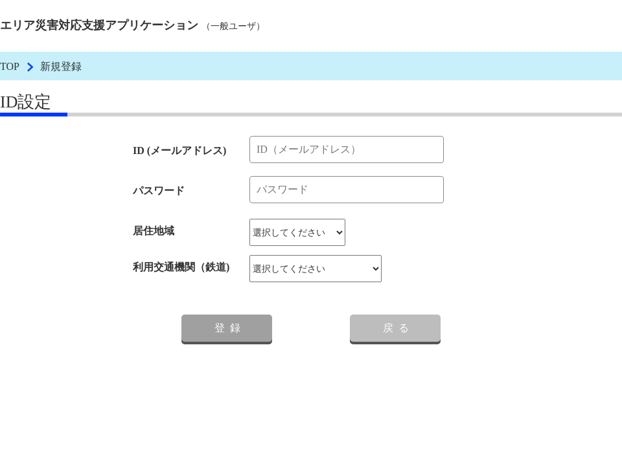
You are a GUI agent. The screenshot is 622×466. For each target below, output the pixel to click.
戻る (398, 327)
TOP (9, 66)
